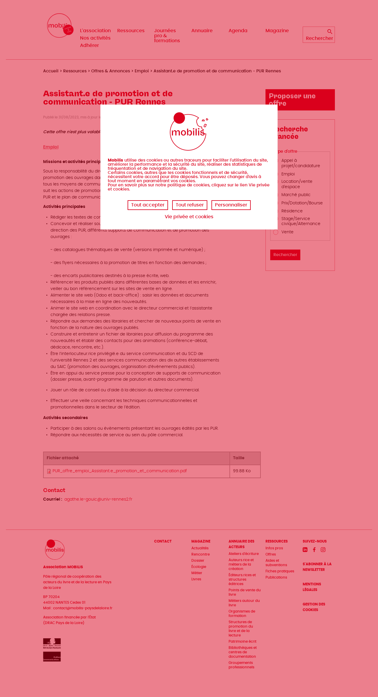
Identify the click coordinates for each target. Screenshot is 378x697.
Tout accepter (147, 205)
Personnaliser (231, 205)
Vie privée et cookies (189, 216)
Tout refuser (190, 205)
